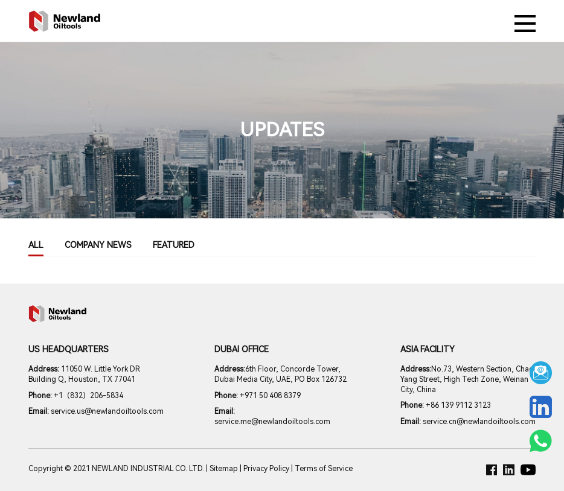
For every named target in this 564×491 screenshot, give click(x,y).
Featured (173, 245)
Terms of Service (324, 468)
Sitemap (224, 468)
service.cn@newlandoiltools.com (468, 421)
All (35, 245)
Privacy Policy (266, 468)
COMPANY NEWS (98, 245)
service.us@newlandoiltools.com (96, 411)
